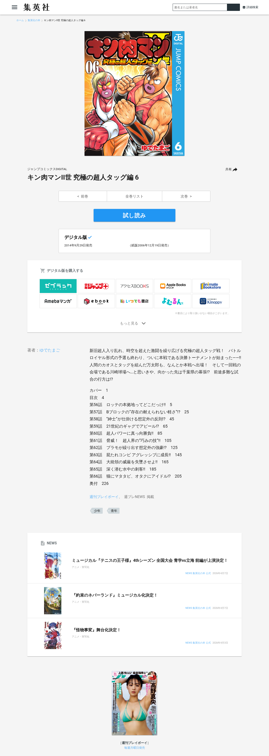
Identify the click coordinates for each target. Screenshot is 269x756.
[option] (134, 93)
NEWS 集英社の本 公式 (198, 573)
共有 (228, 169)
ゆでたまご (50, 350)
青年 (114, 511)
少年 (97, 511)
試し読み (134, 215)
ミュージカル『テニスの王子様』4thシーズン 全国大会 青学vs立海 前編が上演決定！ (150, 560)
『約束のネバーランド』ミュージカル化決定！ (115, 595)
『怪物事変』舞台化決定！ (96, 630)
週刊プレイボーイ (104, 497)
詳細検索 (252, 7)
